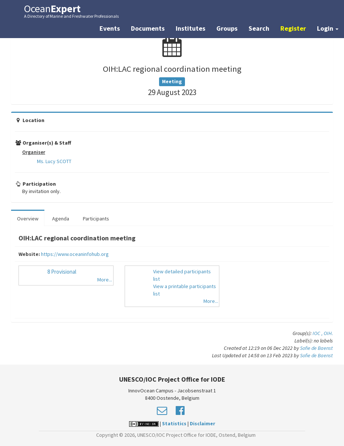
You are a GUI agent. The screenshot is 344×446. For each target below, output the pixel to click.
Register (293, 28)
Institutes (190, 28)
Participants (96, 218)
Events (110, 28)
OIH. (328, 333)
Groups (226, 28)
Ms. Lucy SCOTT (54, 161)
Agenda (60, 218)
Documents (148, 28)
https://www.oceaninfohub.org (75, 254)
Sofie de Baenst (316, 348)
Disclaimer (202, 423)
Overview (27, 218)
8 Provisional (61, 271)
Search (259, 28)
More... (104, 279)
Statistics (174, 423)
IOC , (318, 333)
